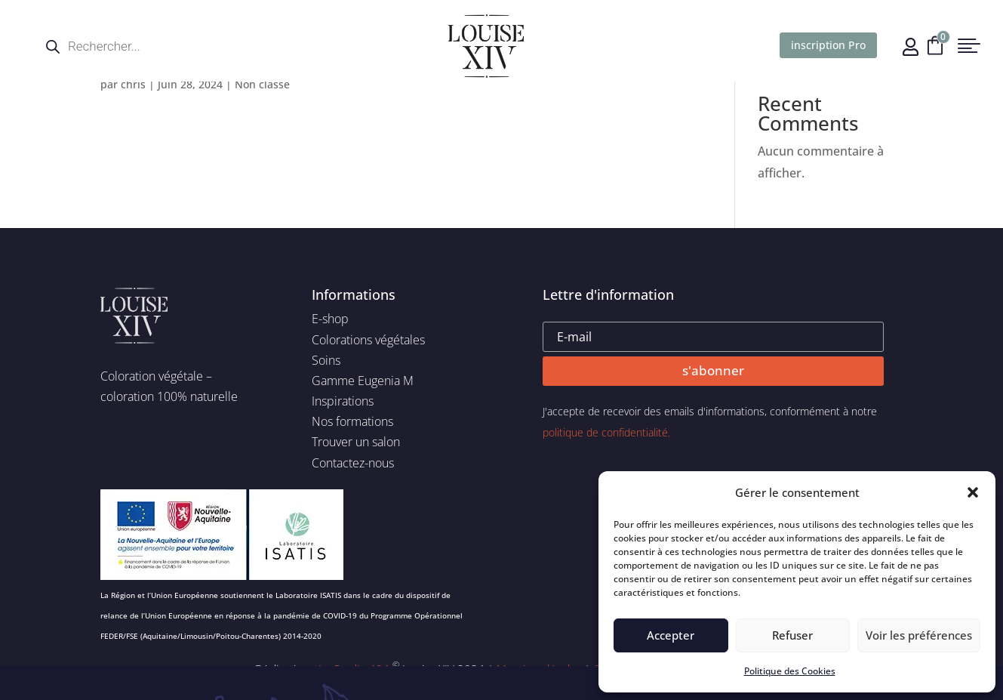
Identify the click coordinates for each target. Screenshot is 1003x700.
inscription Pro (828, 45)
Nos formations (352, 421)
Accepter (670, 635)
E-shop (330, 318)
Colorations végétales (368, 339)
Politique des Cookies (789, 671)
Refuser (792, 635)
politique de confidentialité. (606, 432)
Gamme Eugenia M (363, 380)
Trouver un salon (356, 441)
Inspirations (343, 401)
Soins (326, 360)
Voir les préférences (919, 635)
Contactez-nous (353, 463)
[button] (972, 492)
